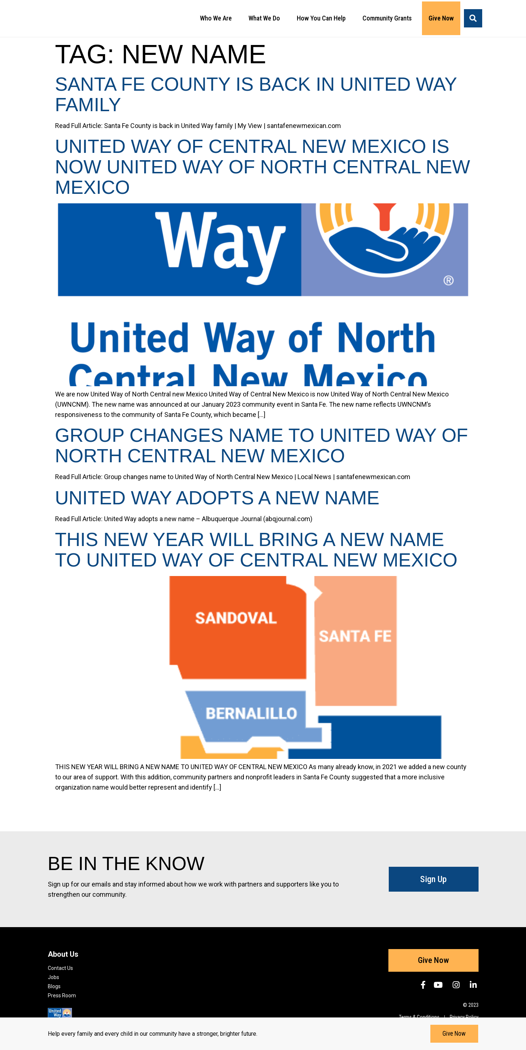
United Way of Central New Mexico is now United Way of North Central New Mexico (262, 167)
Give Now (441, 18)
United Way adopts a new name (217, 497)
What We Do (266, 18)
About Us (63, 954)
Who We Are (217, 18)
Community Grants (388, 18)
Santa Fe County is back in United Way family (256, 94)
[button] (473, 18)
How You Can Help (323, 18)
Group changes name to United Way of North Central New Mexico (261, 445)
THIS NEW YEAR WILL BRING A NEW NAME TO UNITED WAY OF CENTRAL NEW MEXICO (256, 550)
